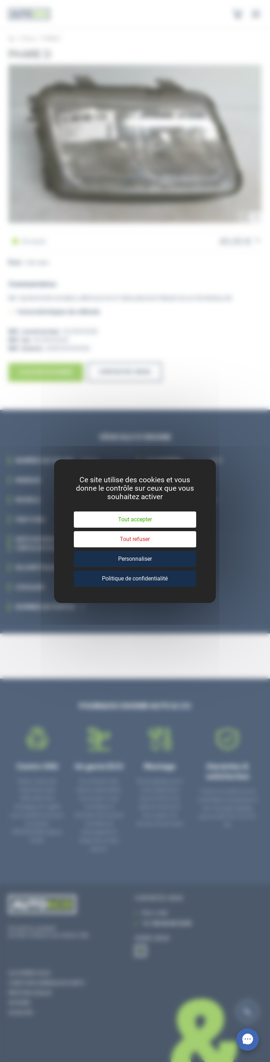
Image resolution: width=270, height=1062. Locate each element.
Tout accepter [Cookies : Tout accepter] (135, 519)
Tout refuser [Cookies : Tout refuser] (135, 539)
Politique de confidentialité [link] (135, 578)
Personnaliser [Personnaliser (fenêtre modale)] (135, 558)
